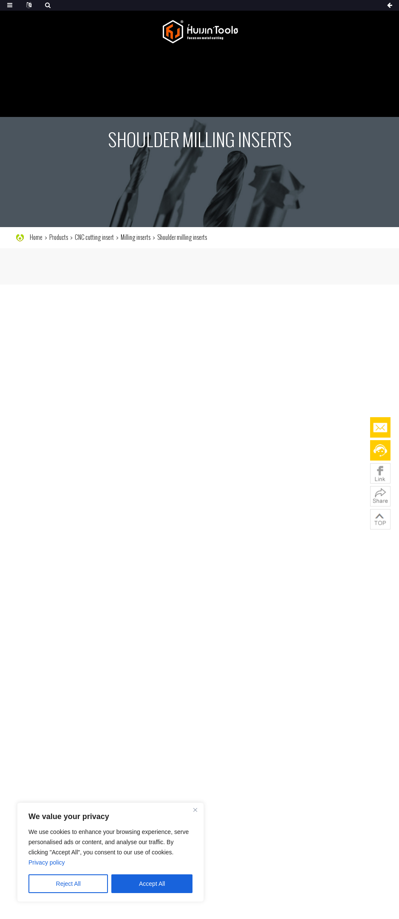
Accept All (152, 883)
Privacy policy (46, 862)
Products (58, 237)
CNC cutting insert (94, 237)
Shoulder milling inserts (182, 237)
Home (36, 237)
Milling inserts (135, 237)
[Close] (195, 810)
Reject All (68, 883)
